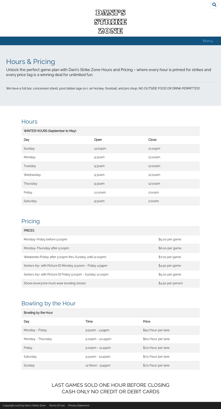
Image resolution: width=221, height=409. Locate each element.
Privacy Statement (78, 405)
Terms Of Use (57, 405)
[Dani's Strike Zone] (110, 22)
